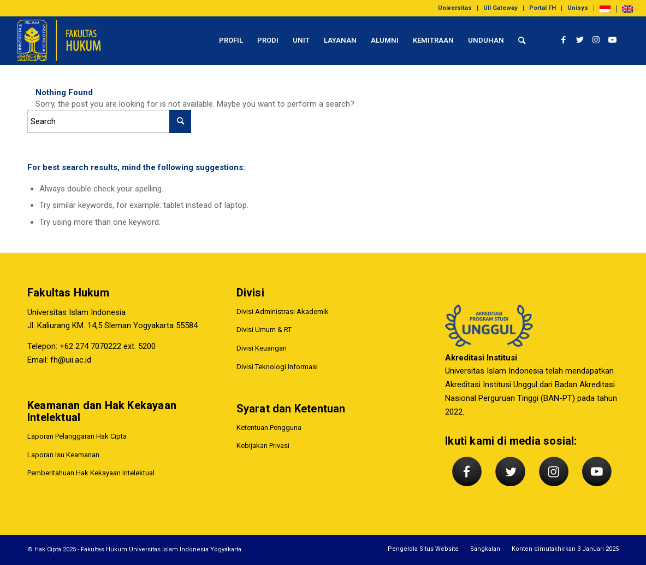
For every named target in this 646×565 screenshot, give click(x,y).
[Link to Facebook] (563, 40)
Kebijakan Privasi (262, 446)
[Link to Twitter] (580, 40)
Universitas (455, 7)
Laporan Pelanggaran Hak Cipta (77, 436)
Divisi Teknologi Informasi (277, 367)
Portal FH (542, 7)
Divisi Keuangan (261, 348)
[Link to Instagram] (596, 40)
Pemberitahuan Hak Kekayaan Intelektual (91, 473)
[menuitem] (455, 8)
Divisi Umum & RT (264, 330)
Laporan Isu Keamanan (63, 455)
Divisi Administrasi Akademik (282, 311)
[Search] (521, 40)
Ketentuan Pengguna (268, 427)
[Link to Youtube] (612, 40)
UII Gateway (500, 7)
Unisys (577, 7)
